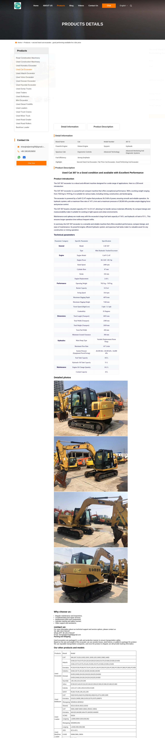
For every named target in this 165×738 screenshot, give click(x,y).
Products (61, 6)
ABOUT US (48, 6)
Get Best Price (114, 116)
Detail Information (69, 127)
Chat (109, 6)
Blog (71, 6)
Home (35, 6)
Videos (81, 6)
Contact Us (93, 6)
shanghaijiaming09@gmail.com (33, 147)
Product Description (103, 127)
